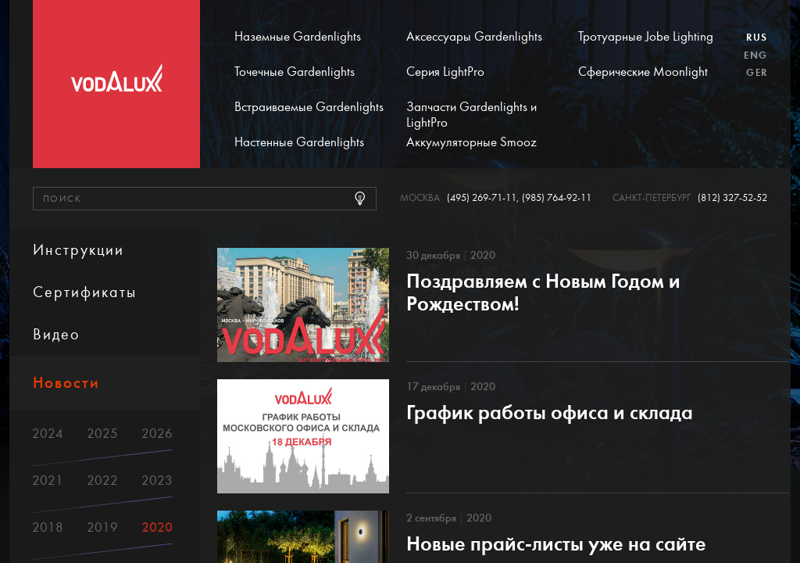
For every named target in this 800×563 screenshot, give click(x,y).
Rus (756, 37)
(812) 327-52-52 (732, 198)
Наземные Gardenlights (297, 37)
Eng (755, 55)
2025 (102, 433)
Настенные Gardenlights (299, 142)
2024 (47, 433)
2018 (47, 527)
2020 (157, 527)
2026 (157, 433)
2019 (102, 527)
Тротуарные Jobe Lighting (645, 37)
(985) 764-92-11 (556, 198)
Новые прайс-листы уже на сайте (556, 544)
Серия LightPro (445, 72)
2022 (102, 480)
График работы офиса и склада (549, 412)
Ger (756, 72)
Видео (56, 334)
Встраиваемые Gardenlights (309, 107)
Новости (66, 383)
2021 (47, 480)
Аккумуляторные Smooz (471, 142)
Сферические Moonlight (643, 72)
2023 (157, 480)
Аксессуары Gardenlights (474, 37)
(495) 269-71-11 (481, 198)
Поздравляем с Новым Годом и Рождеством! (543, 292)
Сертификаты (85, 292)
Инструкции (78, 250)
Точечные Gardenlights (294, 72)
